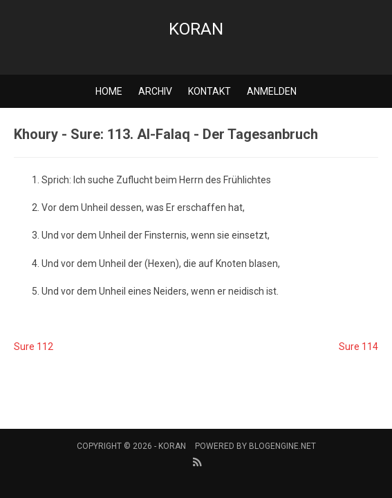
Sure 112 (33, 346)
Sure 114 (358, 346)
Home (108, 91)
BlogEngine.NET (282, 446)
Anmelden (272, 91)
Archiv (155, 91)
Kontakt (209, 91)
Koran (196, 29)
